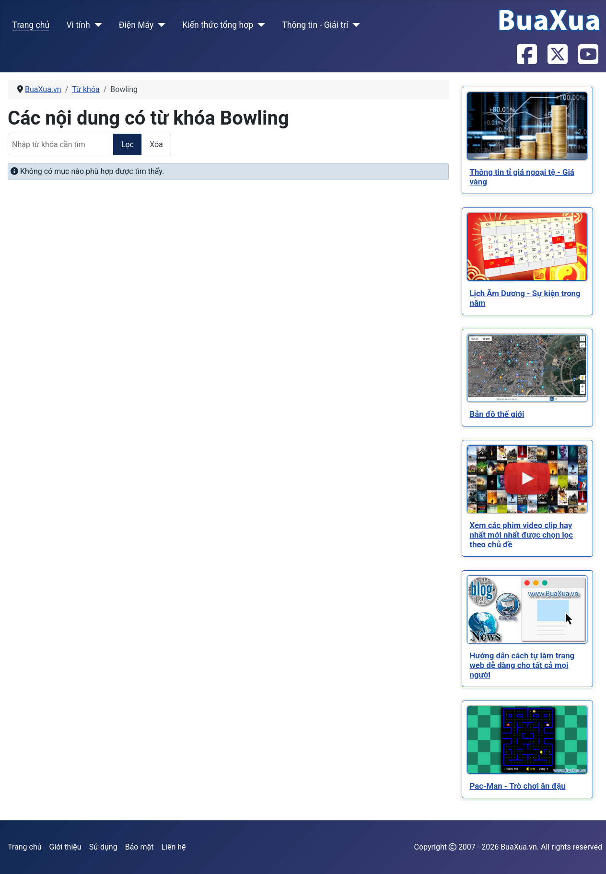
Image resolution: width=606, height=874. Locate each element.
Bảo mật (139, 846)
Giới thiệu (65, 846)
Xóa (156, 144)
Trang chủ (31, 25)
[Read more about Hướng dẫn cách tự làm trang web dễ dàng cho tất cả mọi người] (527, 609)
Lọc (127, 144)
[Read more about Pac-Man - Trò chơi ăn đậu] (527, 739)
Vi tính (78, 25)
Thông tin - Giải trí (315, 25)
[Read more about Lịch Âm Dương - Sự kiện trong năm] (527, 246)
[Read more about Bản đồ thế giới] (527, 368)
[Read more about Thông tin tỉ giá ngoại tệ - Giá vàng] (527, 126)
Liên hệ (173, 846)
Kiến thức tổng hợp (217, 25)
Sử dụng (103, 846)
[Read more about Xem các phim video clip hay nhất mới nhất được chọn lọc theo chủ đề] (527, 479)
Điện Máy (136, 25)
